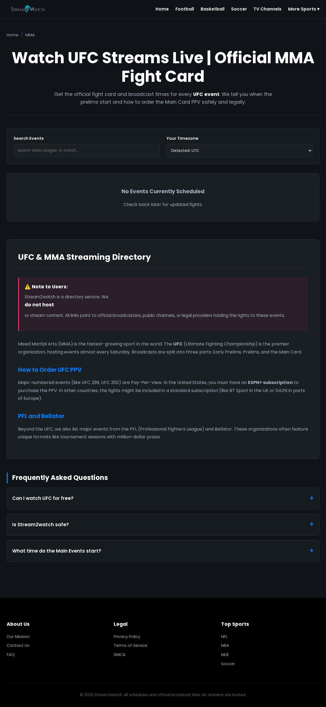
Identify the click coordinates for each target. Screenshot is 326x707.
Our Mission (18, 636)
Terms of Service (130, 645)
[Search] (87, 150)
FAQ (11, 654)
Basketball (212, 9)
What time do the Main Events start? (56, 551)
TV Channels (267, 9)
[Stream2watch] (28, 9)
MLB (225, 654)
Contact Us (18, 645)
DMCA (120, 654)
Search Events (29, 138)
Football (184, 9)
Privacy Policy (127, 636)
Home (162, 9)
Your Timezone (182, 138)
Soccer (239, 9)
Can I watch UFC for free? (43, 498)
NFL (224, 636)
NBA (225, 645)
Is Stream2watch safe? (40, 524)
